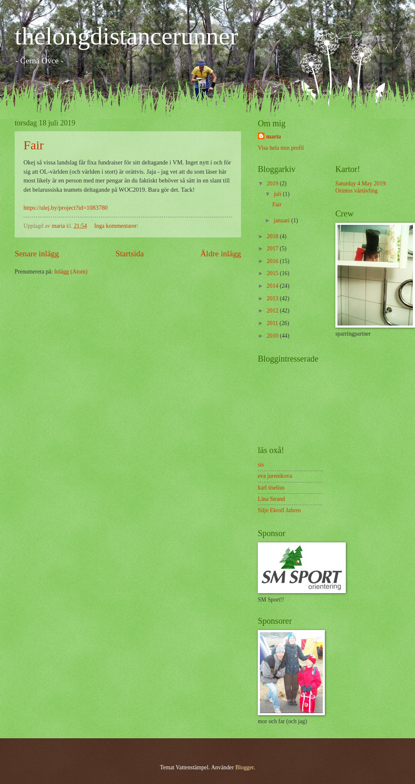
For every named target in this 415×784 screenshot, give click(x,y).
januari (282, 220)
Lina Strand (271, 499)
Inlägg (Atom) (70, 271)
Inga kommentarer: (117, 226)
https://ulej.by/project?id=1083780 (65, 207)
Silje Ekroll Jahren (279, 510)
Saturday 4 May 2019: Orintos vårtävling (361, 187)
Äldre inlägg (220, 253)
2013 (273, 298)
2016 (273, 261)
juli (278, 194)
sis (261, 464)
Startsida (129, 253)
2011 (273, 323)
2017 (273, 248)
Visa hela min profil (281, 148)
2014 (273, 286)
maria (273, 136)
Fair (33, 145)
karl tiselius (271, 487)
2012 (273, 310)
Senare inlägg (37, 253)
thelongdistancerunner (126, 36)
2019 (273, 183)
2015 (273, 273)
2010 (273, 336)
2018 (273, 236)
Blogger (244, 767)
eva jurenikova (275, 476)
